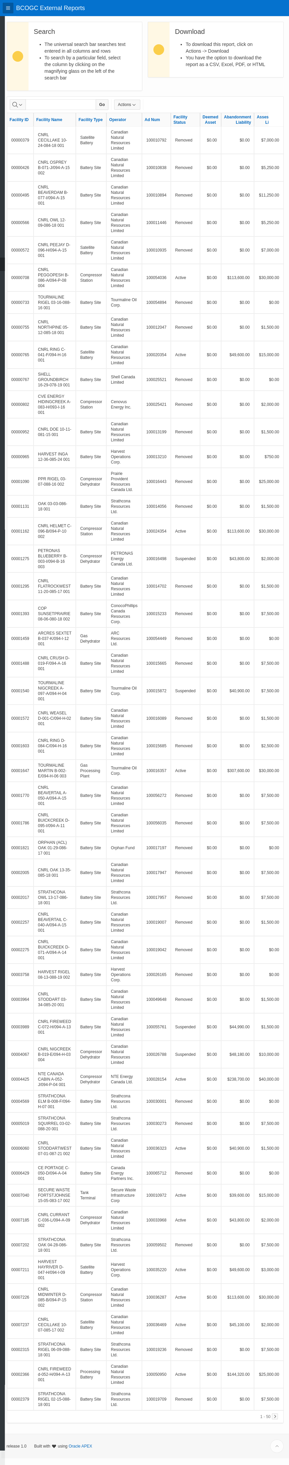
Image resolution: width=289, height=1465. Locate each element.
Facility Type (105, 126)
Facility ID (34, 126)
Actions (142, 111)
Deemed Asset (225, 126)
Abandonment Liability (252, 126)
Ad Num (167, 126)
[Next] (275, 1423)
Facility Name (64, 126)
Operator (132, 126)
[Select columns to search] (33, 111)
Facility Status (195, 126)
